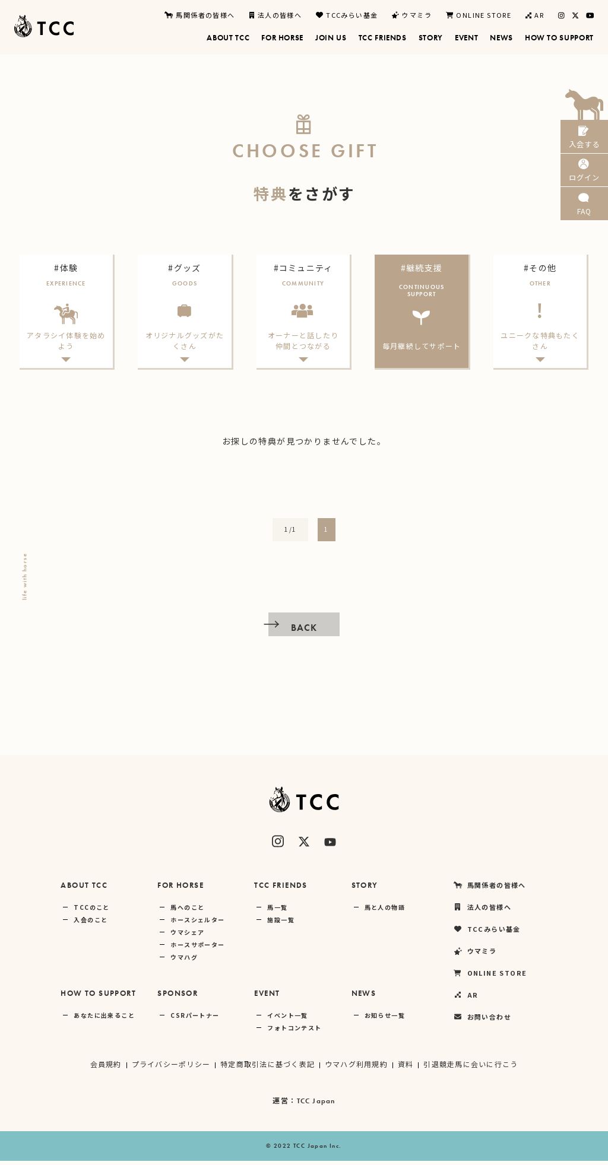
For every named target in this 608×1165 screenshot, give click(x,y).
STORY (365, 889)
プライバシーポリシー (169, 1068)
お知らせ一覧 (385, 1019)
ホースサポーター (197, 948)
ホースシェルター (197, 923)
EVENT (267, 997)
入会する (584, 141)
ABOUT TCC (84, 889)
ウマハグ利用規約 (356, 1068)
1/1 (290, 533)
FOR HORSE (180, 889)
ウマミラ (412, 15)
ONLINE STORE (478, 15)
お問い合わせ (482, 1021)
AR (534, 15)
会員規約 (104, 1068)
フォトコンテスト (294, 1031)
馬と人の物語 (385, 911)
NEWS (364, 997)
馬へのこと (187, 911)
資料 (407, 1068)
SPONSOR (177, 997)
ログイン (584, 183)
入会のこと (90, 923)
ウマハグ (184, 961)
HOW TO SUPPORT (98, 997)
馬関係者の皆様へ (199, 15)
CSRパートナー (194, 1019)
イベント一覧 (287, 1019)
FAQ (584, 225)
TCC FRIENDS (280, 889)
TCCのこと (91, 911)
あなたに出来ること (104, 1019)
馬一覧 (277, 911)
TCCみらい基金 (347, 15)
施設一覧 (280, 923)
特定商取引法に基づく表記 (267, 1068)
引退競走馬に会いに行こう (472, 1068)
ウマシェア (187, 936)
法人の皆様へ (275, 15)
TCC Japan (316, 1105)
